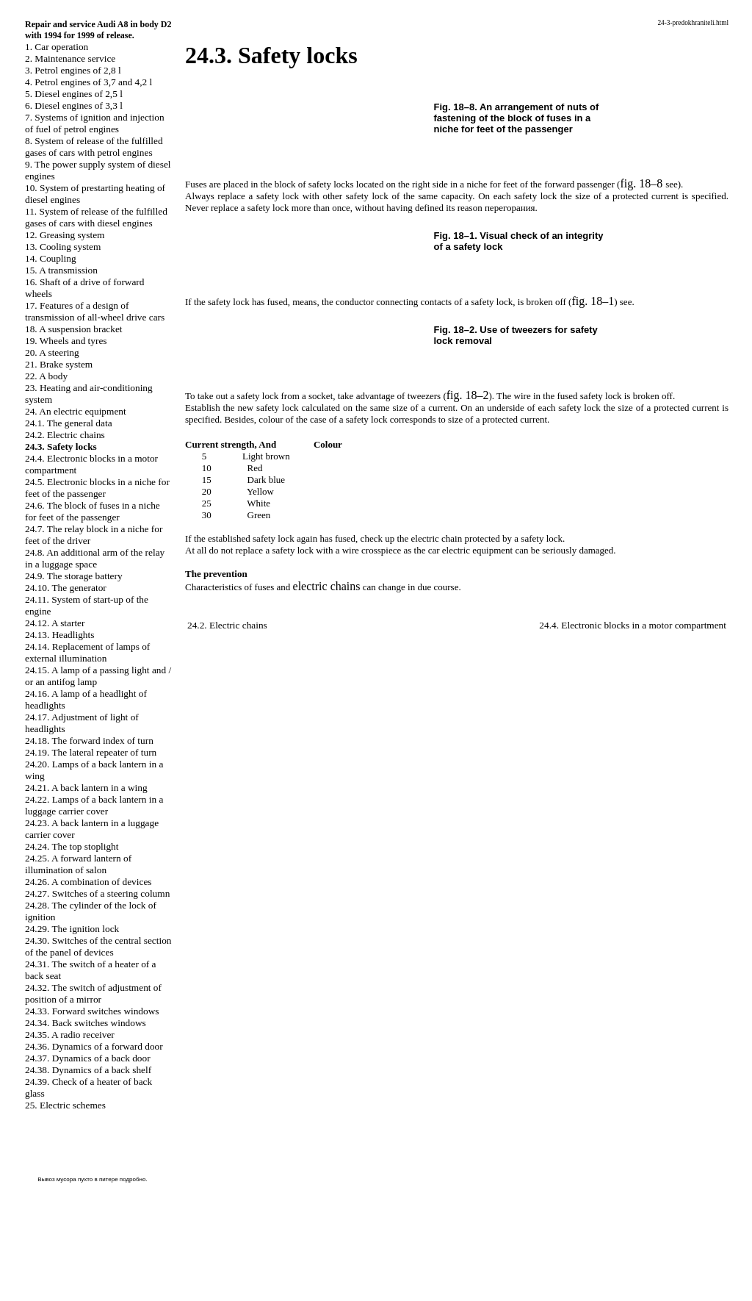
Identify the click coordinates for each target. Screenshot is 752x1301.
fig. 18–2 (467, 395)
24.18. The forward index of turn (89, 740)
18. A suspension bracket (74, 328)
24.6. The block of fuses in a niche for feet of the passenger (92, 511)
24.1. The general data (68, 423)
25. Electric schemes (65, 1105)
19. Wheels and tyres (66, 340)
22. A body (46, 375)
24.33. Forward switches (92, 1011)
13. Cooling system (63, 246)
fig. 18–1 (592, 301)
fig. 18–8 (641, 183)
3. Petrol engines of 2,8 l (73, 70)
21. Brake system (59, 364)
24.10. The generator (65, 587)
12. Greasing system (64, 234)
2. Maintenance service (70, 58)
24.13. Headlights (59, 634)
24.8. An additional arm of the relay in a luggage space (94, 558)
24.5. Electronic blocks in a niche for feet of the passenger (97, 487)
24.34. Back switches (85, 1022)
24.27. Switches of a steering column (97, 893)
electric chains (327, 586)
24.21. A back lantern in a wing (86, 787)
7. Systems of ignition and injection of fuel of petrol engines (94, 123)
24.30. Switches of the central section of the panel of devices (98, 946)
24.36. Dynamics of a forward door (94, 1046)
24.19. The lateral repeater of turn (90, 752)
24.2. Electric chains (65, 434)
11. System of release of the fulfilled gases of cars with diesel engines (96, 217)
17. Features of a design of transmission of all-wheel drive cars (94, 311)
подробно (133, 1179)
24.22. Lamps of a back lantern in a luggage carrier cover (94, 805)
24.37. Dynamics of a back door (88, 1058)
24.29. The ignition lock (72, 928)
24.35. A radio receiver (70, 1034)
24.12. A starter (54, 622)
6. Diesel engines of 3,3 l (74, 105)
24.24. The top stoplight (71, 846)
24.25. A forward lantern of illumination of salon (78, 864)
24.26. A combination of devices (88, 881)
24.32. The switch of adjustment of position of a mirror (93, 993)
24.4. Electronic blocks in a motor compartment (632, 625)
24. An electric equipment (75, 411)
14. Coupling (50, 258)
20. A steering (52, 352)
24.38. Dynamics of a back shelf (88, 1069)
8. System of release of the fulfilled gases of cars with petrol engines (94, 146)
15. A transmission (61, 270)
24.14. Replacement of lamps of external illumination (87, 652)
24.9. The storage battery (74, 575)
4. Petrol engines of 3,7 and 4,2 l (88, 81)
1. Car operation (56, 46)
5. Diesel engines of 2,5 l (74, 93)
